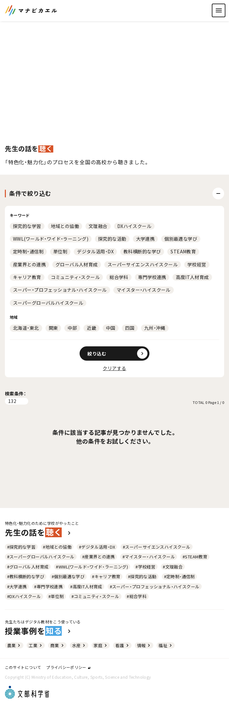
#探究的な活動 (142, 576)
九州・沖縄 (154, 328)
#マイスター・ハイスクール (148, 557)
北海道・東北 (26, 328)
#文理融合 (173, 567)
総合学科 (118, 277)
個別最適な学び (180, 238)
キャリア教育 (27, 277)
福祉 (166, 645)
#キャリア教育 (106, 576)
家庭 (101, 645)
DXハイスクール (134, 226)
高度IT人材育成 (192, 277)
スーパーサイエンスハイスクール (143, 264)
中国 (110, 328)
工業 (36, 645)
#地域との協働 (57, 547)
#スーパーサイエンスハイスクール (156, 547)
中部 (72, 328)
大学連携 (145, 238)
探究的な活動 (112, 238)
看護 (122, 645)
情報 (144, 645)
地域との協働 (65, 226)
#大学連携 (17, 586)
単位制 (60, 251)
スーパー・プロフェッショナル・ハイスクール (60, 290)
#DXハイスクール (24, 596)
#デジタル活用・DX (97, 547)
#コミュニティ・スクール (95, 596)
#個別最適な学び (68, 576)
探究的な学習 (27, 226)
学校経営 (196, 264)
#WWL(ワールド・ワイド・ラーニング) (92, 567)
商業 (57, 645)
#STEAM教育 (195, 557)
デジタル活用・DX (95, 251)
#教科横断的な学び (26, 576)
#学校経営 (145, 567)
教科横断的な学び (142, 251)
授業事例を (38, 631)
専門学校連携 (152, 277)
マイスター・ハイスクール (144, 290)
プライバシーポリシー (68, 667)
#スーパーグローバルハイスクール (41, 557)
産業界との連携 (29, 264)
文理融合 (98, 226)
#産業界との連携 (98, 557)
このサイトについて (23, 667)
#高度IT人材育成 (86, 586)
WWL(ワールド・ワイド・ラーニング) (50, 238)
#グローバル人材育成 (28, 567)
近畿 (91, 328)
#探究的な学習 (21, 547)
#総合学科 (136, 596)
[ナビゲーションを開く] (218, 10)
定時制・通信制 (28, 251)
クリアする (114, 368)
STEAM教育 (183, 251)
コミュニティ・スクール (75, 277)
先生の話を (38, 532)
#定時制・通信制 (179, 576)
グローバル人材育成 (77, 264)
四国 (129, 328)
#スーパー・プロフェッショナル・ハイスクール (155, 586)
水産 (79, 645)
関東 (53, 328)
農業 (14, 645)
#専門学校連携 (48, 586)
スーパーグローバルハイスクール (48, 303)
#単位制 (56, 596)
